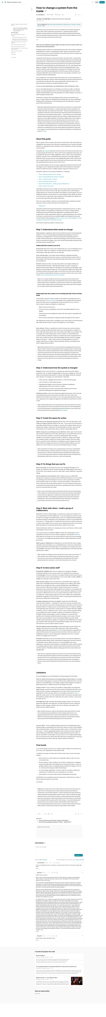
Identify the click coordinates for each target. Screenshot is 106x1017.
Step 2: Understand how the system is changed (51, 176)
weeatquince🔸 (42, 14)
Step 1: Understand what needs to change (50, 174)
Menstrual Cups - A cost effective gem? (46, 977)
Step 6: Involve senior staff (46, 186)
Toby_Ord (38, 957)
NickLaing (38, 979)
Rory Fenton (38, 968)
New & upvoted (43, 859)
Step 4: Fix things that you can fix (47, 181)
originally (47, 151)
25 (51, 957)
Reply (37, 868)
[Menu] (2, 2)
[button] (45, 814)
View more (37, 995)
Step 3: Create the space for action (48, 179)
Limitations (42, 206)
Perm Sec (76, 693)
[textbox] (59, 849)
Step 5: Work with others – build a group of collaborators (54, 183)
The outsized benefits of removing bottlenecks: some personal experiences (56, 966)
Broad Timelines (40, 955)
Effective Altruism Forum (13, 2)
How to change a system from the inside (19, 25)
